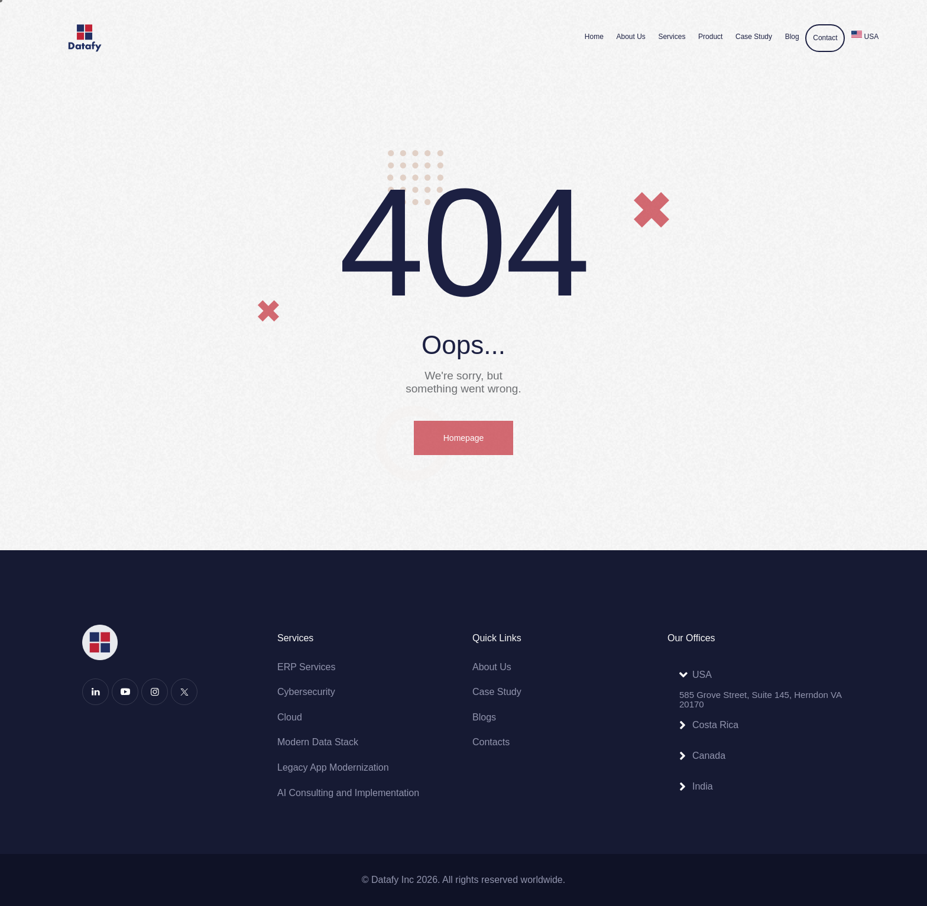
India (702, 786)
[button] (756, 675)
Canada (708, 756)
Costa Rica (715, 725)
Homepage (463, 438)
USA (702, 675)
